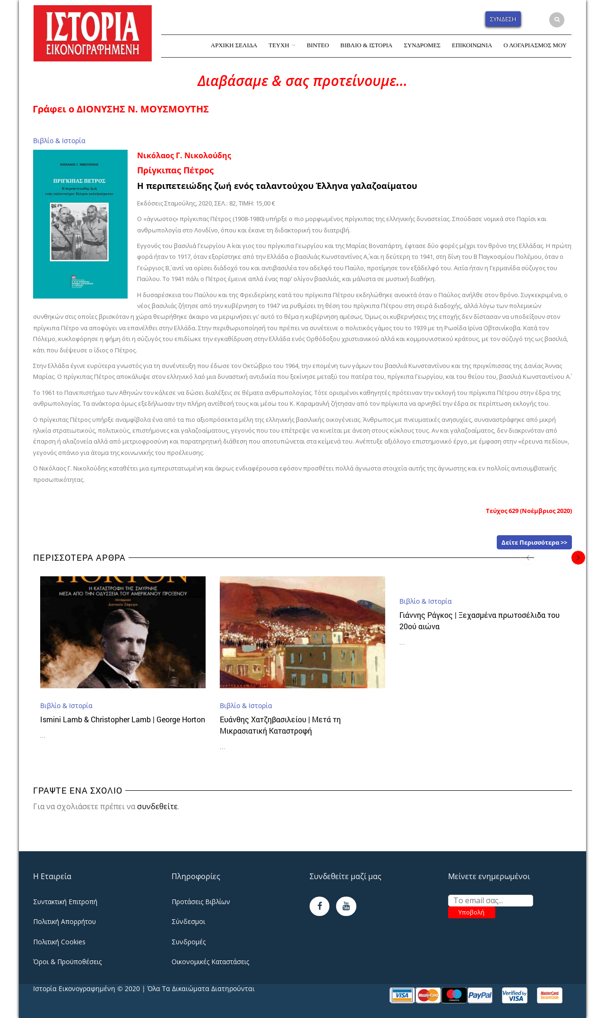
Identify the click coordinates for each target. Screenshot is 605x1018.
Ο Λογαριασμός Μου (535, 45)
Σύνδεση (503, 19)
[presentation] (527, 557)
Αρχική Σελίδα (234, 45)
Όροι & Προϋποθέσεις (67, 961)
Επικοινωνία (472, 45)
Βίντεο (318, 45)
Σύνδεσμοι (188, 921)
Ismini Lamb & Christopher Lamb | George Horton (122, 719)
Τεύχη (278, 45)
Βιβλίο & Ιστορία (366, 45)
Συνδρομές (422, 45)
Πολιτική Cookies (59, 941)
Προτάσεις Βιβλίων (201, 901)
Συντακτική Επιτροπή (65, 901)
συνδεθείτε (157, 806)
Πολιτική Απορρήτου (64, 921)
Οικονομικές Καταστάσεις (210, 961)
